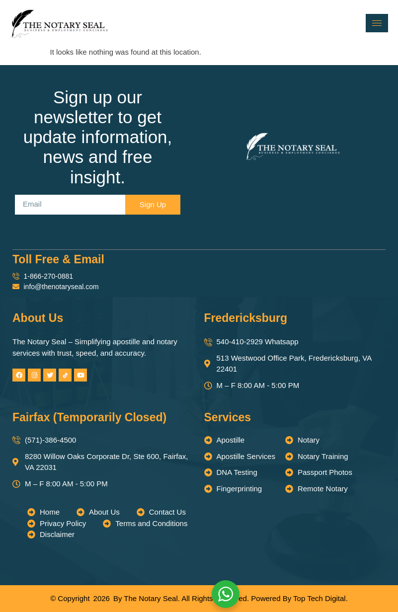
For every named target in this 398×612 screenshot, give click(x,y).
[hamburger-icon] (377, 23)
